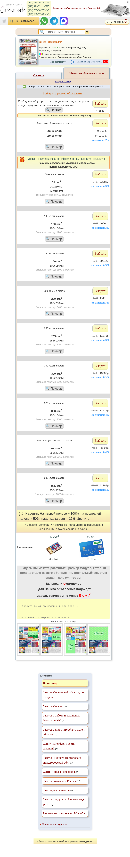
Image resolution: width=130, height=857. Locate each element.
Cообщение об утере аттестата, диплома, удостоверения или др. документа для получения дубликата (54, 106)
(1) (60, 776)
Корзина (117, 22)
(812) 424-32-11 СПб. (39, 6)
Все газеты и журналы (54, 828)
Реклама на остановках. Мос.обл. (64, 817)
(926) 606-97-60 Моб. (39, 14)
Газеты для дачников (56, 794)
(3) (64, 806)
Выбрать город (24, 21)
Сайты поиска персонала (59, 776)
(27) (64, 736)
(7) (61, 722)
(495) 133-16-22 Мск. (39, 2)
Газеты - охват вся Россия (59, 785)
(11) (61, 785)
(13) (62, 765)
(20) (55, 710)
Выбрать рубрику (63, 82)
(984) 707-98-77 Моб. (39, 10)
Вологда (48, 687)
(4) (58, 794)
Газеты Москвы (53, 710)
